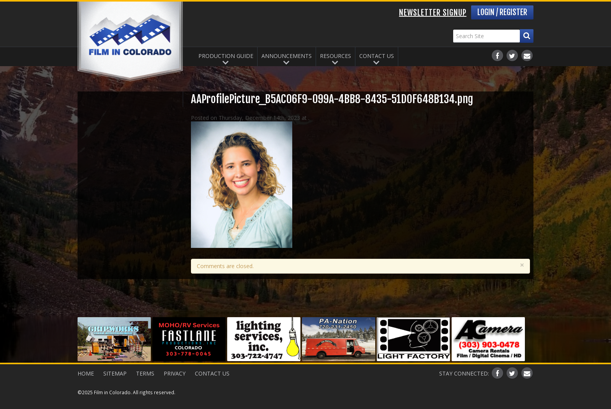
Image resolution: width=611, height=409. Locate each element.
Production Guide (225, 56)
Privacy (174, 373)
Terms (145, 373)
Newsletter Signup (432, 13)
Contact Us (376, 56)
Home (86, 373)
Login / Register (502, 12)
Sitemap (115, 373)
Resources (335, 56)
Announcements (286, 56)
